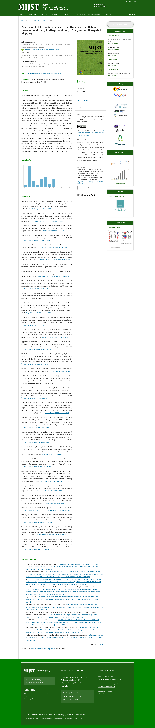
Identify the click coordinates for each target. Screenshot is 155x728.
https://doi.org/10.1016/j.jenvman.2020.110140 (50, 534)
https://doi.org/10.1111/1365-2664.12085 (35, 364)
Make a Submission (120, 24)
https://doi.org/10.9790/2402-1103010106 (35, 427)
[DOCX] (111, 43)
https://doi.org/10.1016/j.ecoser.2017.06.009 (36, 467)
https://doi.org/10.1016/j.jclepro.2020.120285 (36, 522)
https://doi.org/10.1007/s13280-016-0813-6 (35, 398)
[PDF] (116, 43)
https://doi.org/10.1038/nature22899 (38, 313)
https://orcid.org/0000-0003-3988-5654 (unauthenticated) (42, 49)
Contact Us (107, 14)
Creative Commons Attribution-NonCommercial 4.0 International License (91, 132)
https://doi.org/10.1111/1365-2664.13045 (35, 289)
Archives (30, 21)
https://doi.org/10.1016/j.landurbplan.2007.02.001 (38, 549)
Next (99, 644)
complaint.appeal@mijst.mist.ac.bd (109, 679)
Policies (68, 14)
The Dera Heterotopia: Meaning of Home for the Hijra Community (70, 615)
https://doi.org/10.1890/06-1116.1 (54, 231)
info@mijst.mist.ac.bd (105, 694)
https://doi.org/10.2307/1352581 (59, 371)
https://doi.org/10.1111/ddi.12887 (53, 454)
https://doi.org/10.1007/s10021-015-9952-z (55, 481)
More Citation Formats (86, 188)
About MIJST (44, 14)
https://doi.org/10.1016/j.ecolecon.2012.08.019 (53, 276)
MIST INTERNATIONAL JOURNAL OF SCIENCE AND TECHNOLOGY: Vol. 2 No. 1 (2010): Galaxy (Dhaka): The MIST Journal (62, 599)
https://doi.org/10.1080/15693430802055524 (36, 349)
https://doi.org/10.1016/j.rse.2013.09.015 (35, 442)
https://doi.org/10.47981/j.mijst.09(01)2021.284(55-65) (43, 73)
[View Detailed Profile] (120, 183)
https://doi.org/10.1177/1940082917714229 (48, 221)
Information (79, 14)
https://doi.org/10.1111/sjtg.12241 (32, 325)
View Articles (56, 14)
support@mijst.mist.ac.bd (106, 686)
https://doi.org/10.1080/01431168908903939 (48, 491)
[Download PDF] (113, 49)
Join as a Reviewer (94, 14)
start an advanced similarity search (43, 649)
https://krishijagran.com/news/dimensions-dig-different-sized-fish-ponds (45, 510)
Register (128, 1)
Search (132, 14)
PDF (81, 81)
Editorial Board (31, 14)
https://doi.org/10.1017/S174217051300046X (36, 240)
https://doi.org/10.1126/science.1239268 (54, 337)
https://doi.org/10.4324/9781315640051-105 (52, 247)
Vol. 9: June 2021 (40, 21)
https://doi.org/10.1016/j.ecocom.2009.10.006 (55, 260)
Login (135, 1)
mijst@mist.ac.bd (73, 693)
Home (20, 14)
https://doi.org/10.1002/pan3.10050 (57, 413)
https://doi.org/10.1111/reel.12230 (39, 209)
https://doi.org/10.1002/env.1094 (54, 503)
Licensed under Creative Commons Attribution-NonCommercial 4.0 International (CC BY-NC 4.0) (54, 718)
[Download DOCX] (114, 55)
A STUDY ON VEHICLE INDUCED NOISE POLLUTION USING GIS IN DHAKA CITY (66, 597)
